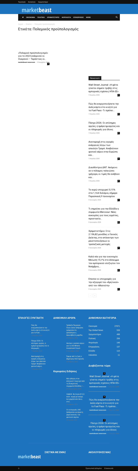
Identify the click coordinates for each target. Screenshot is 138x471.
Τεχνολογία (21, 2)
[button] (116, 17)
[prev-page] (90, 295)
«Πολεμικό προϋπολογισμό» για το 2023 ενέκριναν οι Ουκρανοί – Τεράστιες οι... (33, 55)
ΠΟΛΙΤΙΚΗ (41, 17)
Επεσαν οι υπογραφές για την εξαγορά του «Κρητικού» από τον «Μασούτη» (104, 282)
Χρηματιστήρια (43, 2)
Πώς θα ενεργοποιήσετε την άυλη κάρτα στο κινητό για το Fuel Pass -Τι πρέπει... (104, 107)
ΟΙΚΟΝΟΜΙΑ (30, 17)
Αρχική (20, 24)
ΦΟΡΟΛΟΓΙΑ (66, 17)
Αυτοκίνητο (31, 2)
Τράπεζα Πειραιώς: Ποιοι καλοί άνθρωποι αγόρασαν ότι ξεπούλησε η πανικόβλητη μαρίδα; (74, 330)
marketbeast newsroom (26, 62)
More (88, 17)
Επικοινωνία (108, 468)
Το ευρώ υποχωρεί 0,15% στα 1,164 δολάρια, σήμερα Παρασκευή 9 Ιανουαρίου (103, 193)
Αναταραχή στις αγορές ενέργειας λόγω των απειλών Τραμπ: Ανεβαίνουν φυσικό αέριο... (38, 361)
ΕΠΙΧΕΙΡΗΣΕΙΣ (78, 17)
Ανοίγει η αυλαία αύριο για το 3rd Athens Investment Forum (75, 345)
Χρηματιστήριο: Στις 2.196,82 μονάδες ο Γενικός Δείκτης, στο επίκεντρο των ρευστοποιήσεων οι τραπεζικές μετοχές (104, 238)
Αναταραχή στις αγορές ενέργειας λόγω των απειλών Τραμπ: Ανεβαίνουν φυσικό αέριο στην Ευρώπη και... (103, 148)
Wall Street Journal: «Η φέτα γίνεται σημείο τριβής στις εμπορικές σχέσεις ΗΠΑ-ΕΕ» (103, 88)
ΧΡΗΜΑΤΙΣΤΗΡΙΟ (53, 17)
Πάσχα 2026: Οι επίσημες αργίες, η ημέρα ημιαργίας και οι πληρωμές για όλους (104, 126)
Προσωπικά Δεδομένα (93, 468)
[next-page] (94, 295)
